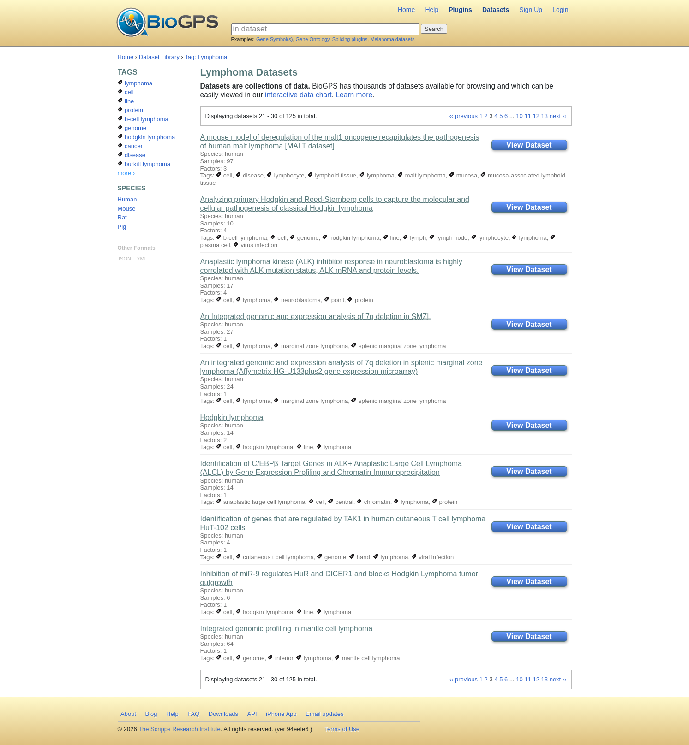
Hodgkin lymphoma (232, 417)
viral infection (433, 557)
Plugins (460, 9)
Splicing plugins (349, 39)
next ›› (558, 115)
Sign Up (530, 9)
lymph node (448, 237)
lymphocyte (285, 175)
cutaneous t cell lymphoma (275, 557)
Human (127, 199)
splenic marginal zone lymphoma (398, 346)
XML (142, 258)
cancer (130, 145)
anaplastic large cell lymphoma (260, 501)
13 (544, 115)
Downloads (223, 713)
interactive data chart (298, 95)
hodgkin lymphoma (351, 237)
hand (359, 557)
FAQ (193, 713)
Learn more (354, 95)
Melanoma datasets (392, 39)
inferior (280, 658)
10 (519, 115)
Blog (151, 713)
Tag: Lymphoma (206, 56)
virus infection (255, 245)
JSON (124, 258)
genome (304, 237)
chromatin (373, 501)
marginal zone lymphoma (311, 346)
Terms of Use (341, 729)
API (252, 713)
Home (406, 9)
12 (536, 115)
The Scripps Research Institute (179, 729)
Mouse (127, 208)
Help (431, 9)
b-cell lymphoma (241, 237)
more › (126, 173)
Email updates (324, 713)
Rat (122, 217)
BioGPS (167, 23)
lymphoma (377, 175)
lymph (414, 237)
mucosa (463, 175)
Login (560, 9)
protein (360, 299)
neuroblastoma (297, 299)
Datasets (495, 9)
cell (224, 175)
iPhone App (281, 713)
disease (250, 175)
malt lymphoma (422, 175)
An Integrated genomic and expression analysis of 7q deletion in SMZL (315, 316)
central (340, 501)
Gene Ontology (313, 39)
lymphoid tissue (332, 175)
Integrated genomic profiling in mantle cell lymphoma (286, 629)
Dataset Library (159, 56)
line (391, 237)
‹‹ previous (463, 115)
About (128, 713)
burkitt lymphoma (144, 163)
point (334, 299)
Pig (122, 226)
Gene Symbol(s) (274, 39)
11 (527, 115)
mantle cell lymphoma (367, 658)
